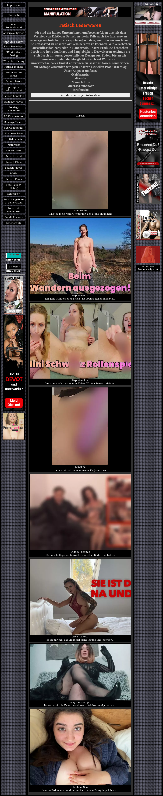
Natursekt (14, 144)
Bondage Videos (13, 101)
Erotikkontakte (14, 139)
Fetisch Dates (14, 81)
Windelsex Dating (13, 61)
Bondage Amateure (14, 109)
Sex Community (13, 127)
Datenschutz (13, 222)
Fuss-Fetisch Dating (13, 186)
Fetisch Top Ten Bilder (13, 74)
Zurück (80, 115)
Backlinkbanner (13, 217)
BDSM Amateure (14, 116)
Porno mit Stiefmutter (14, 210)
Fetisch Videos (13, 167)
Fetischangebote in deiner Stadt (14, 201)
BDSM (14, 173)
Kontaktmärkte (14, 133)
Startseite (14, 15)
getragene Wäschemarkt (14, 88)
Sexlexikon (13, 193)
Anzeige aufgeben (13, 32)
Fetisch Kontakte (14, 95)
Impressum (13, 5)
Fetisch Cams (14, 179)
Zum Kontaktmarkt (13, 25)
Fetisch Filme (14, 161)
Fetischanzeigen (13, 46)
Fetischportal (14, 156)
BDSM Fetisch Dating (14, 53)
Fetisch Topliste (13, 66)
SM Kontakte (13, 150)
